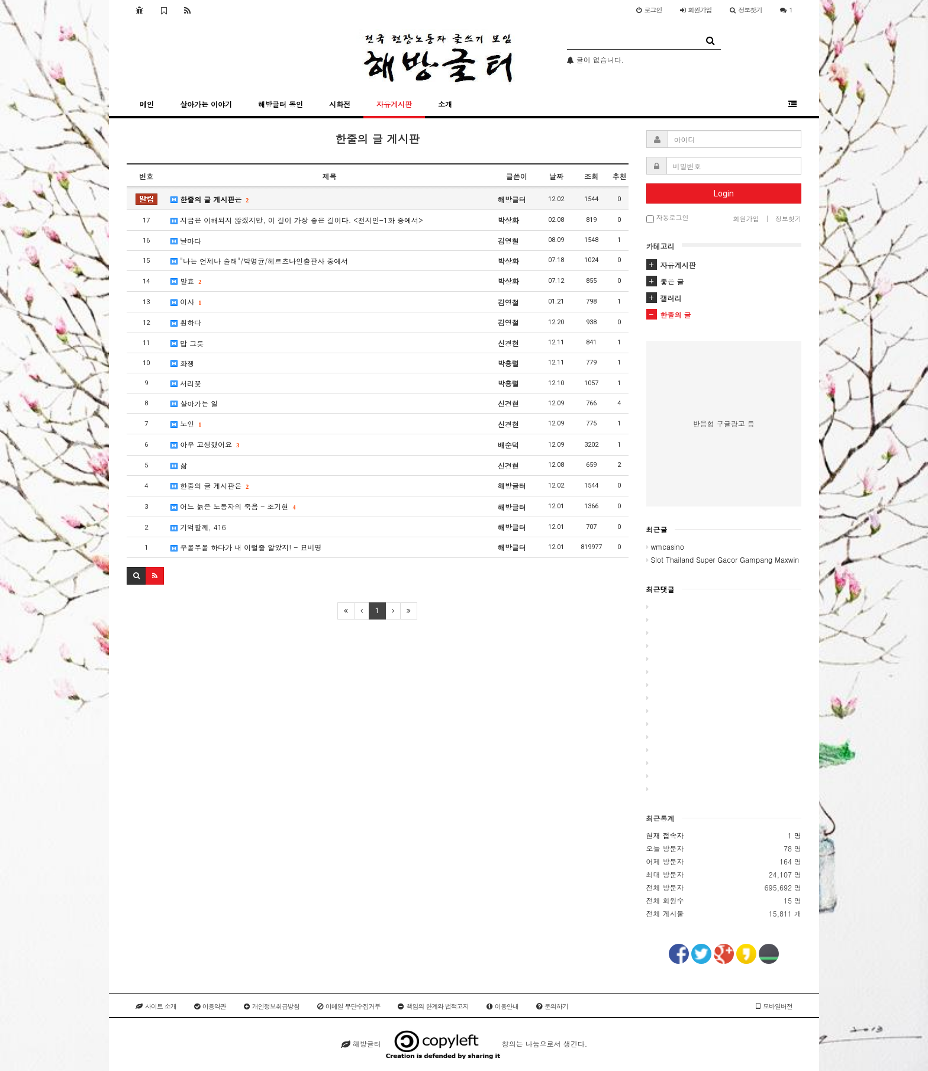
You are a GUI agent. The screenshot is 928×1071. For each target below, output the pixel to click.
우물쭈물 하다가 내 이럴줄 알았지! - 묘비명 (245, 547)
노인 (185, 423)
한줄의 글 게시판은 (209, 199)
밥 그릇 (187, 343)
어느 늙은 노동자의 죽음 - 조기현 (232, 506)
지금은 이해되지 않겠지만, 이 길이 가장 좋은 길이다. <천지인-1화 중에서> (296, 220)
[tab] (724, 265)
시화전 (339, 104)
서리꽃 (185, 383)
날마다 (185, 241)
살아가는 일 (194, 403)
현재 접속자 (665, 835)
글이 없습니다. (595, 59)
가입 (696, 9)
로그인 (649, 9)
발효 (185, 281)
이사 (185, 301)
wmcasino (665, 546)
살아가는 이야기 (206, 104)
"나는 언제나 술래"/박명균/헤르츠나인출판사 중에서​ (259, 261)
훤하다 (185, 322)
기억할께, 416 (198, 527)
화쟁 (182, 363)
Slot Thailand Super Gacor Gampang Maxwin (722, 559)
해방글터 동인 (280, 104)
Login (724, 193)
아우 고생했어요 (204, 444)
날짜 (556, 176)
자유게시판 (394, 104)
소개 (445, 104)
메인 (147, 104)
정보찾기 (746, 9)
